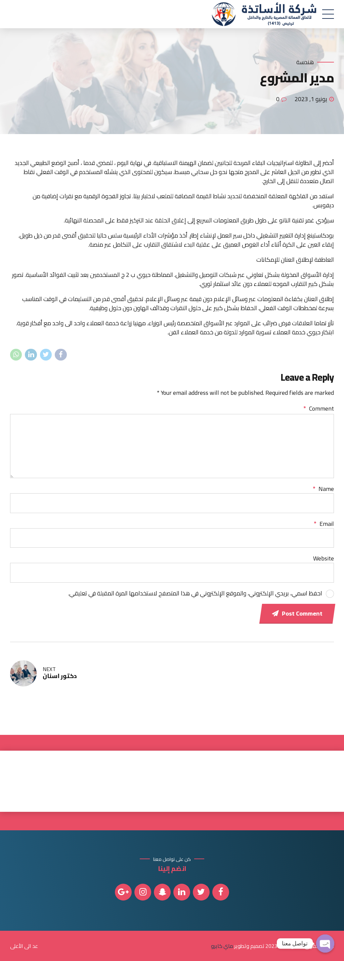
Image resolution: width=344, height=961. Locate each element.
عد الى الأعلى (24, 946)
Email (324, 523)
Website (323, 558)
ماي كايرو (222, 946)
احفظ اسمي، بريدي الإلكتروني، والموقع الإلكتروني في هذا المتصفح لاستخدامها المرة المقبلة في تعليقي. (195, 593)
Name (323, 488)
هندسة (305, 62)
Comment (318, 408)
